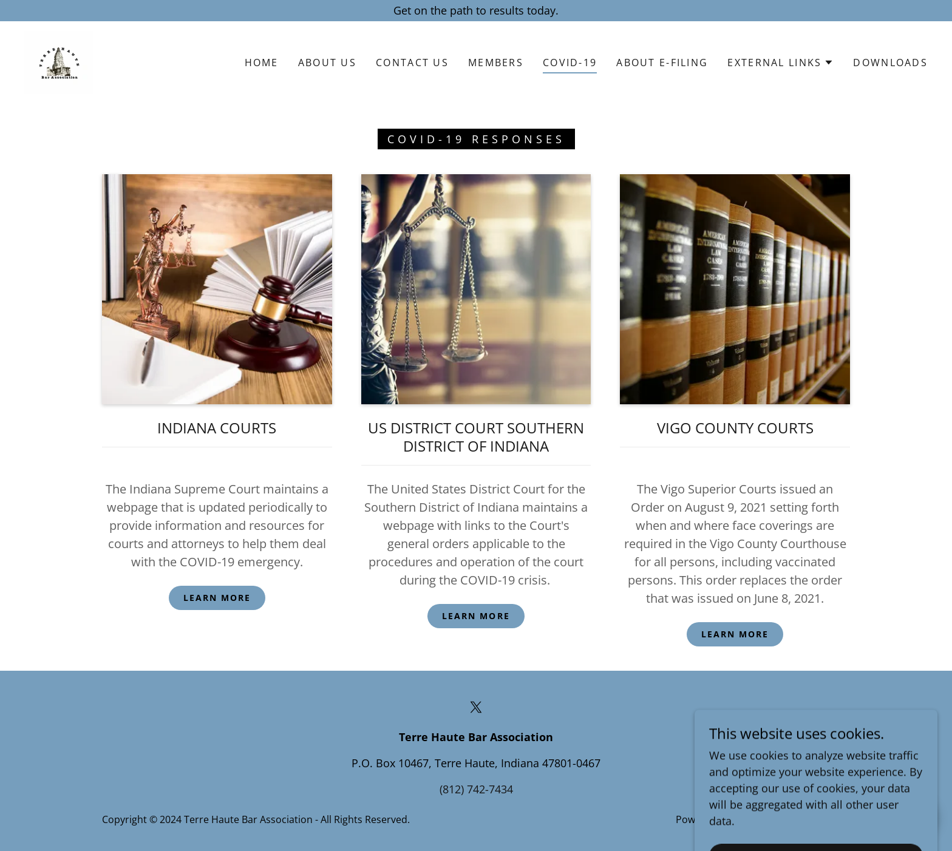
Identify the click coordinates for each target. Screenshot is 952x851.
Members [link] (495, 62)
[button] (780, 62)
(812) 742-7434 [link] (476, 789)
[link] (58, 61)
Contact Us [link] (412, 62)
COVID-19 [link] (570, 62)
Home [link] (262, 62)
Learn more (217, 597)
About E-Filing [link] (662, 62)
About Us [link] (327, 62)
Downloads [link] (890, 62)
